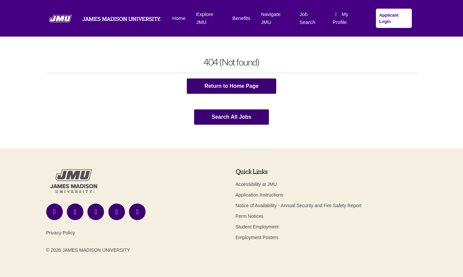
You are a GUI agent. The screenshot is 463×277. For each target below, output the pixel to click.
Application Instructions (260, 195)
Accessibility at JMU (256, 184)
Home (178, 18)
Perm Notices (250, 216)
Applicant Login (389, 18)
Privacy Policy (60, 232)
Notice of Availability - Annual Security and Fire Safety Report (299, 205)
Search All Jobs (231, 117)
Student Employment (257, 226)
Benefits (241, 18)
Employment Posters (257, 237)
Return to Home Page (231, 86)
